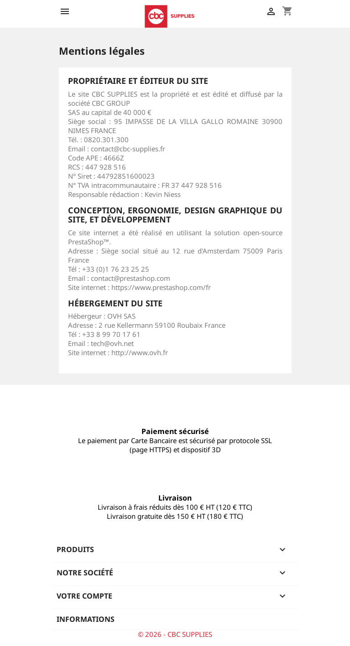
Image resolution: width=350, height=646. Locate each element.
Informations (86, 619)
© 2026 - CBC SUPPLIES (175, 634)
